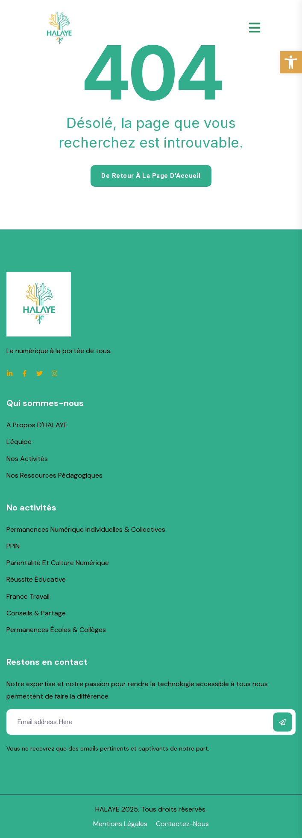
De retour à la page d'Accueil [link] (151, 175)
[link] (291, 62)
